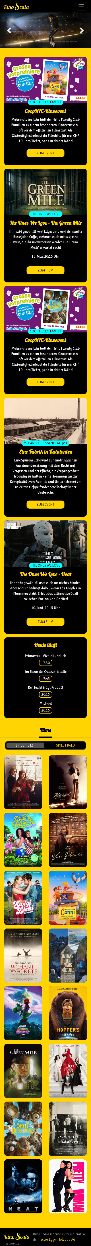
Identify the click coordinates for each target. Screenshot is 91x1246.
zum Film (45, 270)
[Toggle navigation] (81, 6)
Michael (45, 703)
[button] (9, 30)
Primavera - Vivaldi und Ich (45, 656)
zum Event (45, 153)
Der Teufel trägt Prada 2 (45, 687)
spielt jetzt (25, 745)
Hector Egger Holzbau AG (56, 1239)
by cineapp (12, 1243)
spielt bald (65, 745)
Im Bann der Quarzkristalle (45, 672)
